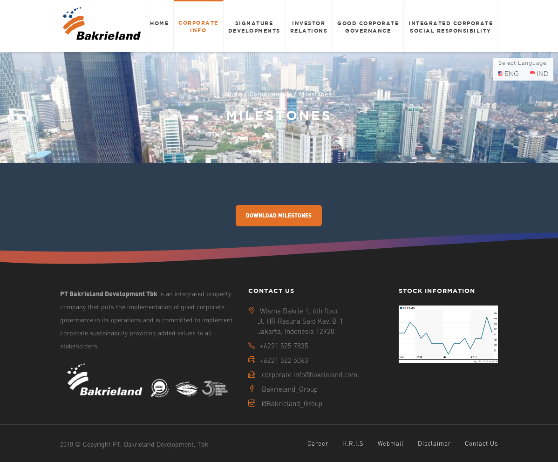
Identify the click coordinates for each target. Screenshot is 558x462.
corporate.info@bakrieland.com (309, 374)
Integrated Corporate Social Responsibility (450, 27)
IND (539, 73)
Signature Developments (254, 27)
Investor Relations (309, 27)
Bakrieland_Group (290, 389)
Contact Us (481, 443)
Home (159, 23)
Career (317, 443)
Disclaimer (434, 443)
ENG (508, 73)
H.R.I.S (353, 443)
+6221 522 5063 (284, 360)
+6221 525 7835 (284, 345)
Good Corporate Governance (368, 27)
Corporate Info (198, 26)
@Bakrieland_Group (292, 403)
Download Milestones (279, 215)
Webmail (391, 443)
